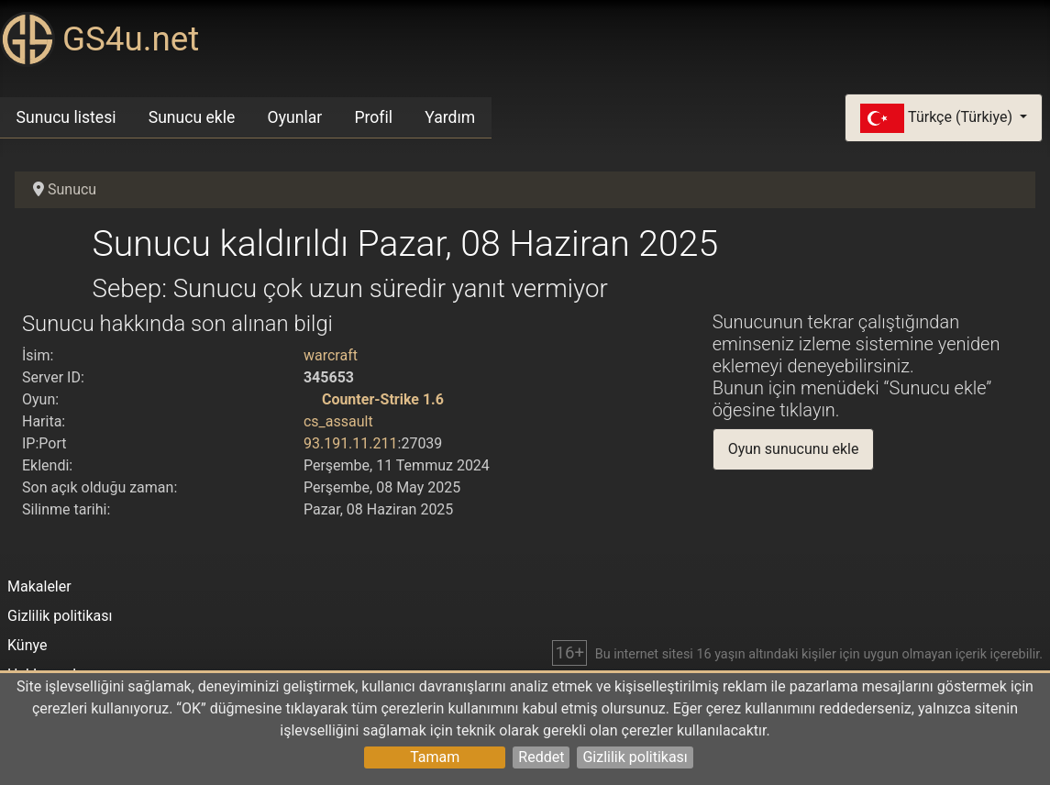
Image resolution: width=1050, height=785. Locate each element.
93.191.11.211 (351, 443)
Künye (27, 645)
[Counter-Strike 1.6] (311, 399)
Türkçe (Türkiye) (938, 118)
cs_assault (338, 421)
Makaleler (39, 586)
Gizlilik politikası (634, 757)
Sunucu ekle (192, 117)
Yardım (450, 117)
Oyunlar (295, 117)
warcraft (331, 355)
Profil (373, 117)
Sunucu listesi (66, 117)
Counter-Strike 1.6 (383, 399)
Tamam (434, 757)
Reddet (541, 757)
